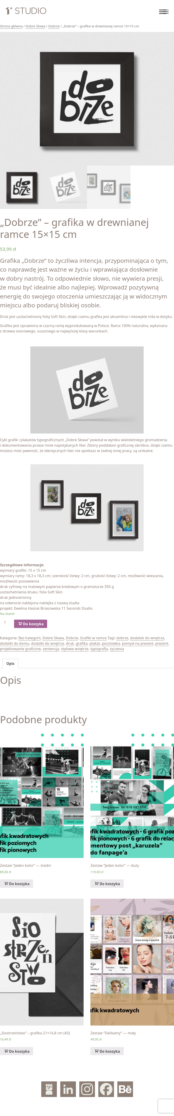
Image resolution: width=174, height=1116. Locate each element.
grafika (81, 643)
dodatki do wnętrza (47, 643)
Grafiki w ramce (93, 637)
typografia (99, 648)
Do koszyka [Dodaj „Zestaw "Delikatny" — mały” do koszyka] (109, 1051)
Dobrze (54, 26)
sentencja (51, 648)
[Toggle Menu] (162, 11)
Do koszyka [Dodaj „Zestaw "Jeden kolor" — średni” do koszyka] (19, 883)
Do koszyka (33, 623)
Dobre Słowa (35, 26)
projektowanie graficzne (20, 648)
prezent (161, 643)
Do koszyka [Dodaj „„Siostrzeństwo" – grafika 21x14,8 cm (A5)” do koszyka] (19, 1051)
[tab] (10, 663)
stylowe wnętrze (74, 648)
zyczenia (117, 648)
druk (70, 643)
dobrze (122, 637)
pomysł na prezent (137, 643)
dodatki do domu (14, 643)
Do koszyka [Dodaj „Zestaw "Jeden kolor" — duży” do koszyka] (109, 883)
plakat (94, 643)
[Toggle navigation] (166, 11)
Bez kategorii (29, 637)
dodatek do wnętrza (147, 637)
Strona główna (11, 26)
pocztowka (111, 643)
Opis (10, 663)
